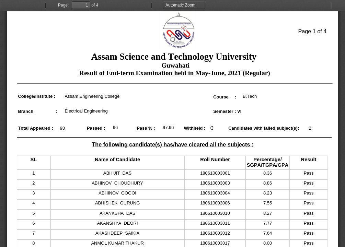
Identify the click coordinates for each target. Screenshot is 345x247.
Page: (63, 5)
